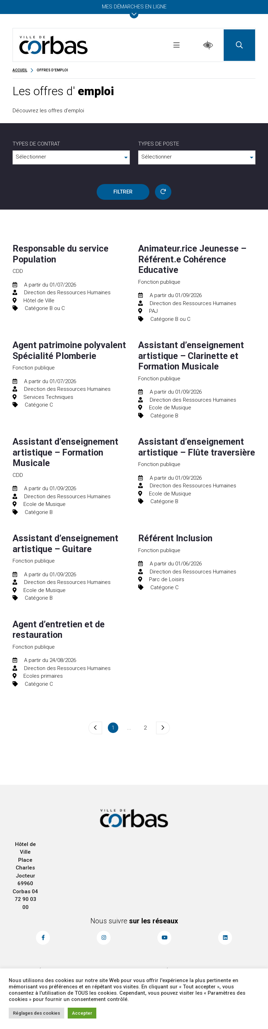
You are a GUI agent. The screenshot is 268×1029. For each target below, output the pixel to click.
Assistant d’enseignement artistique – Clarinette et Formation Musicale (191, 356)
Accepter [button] (82, 1013)
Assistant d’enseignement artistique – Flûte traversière (196, 446)
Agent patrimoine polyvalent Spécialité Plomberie (69, 350)
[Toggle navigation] (176, 45)
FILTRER (123, 192)
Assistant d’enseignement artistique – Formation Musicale (65, 452)
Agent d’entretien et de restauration (59, 629)
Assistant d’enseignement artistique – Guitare (65, 543)
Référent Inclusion (175, 538)
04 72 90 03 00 (26, 899)
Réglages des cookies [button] (36, 1013)
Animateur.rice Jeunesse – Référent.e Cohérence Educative (192, 259)
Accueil (20, 70)
